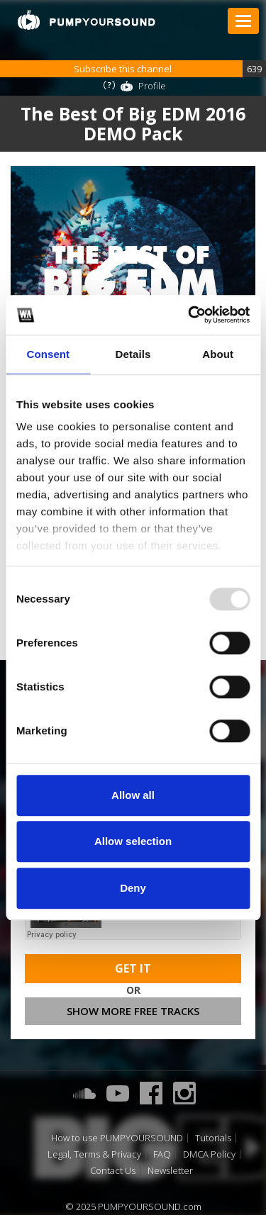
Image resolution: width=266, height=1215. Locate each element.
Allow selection (133, 841)
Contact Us (112, 1170)
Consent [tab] (48, 354)
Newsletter (170, 1170)
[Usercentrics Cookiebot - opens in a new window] (189, 315)
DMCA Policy (209, 1154)
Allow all (133, 795)
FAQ (162, 1154)
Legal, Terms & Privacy (94, 1154)
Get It (133, 968)
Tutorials (213, 1138)
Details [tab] (133, 354)
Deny (133, 888)
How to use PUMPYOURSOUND (117, 1138)
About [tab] (217, 354)
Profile (152, 85)
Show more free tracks (133, 1011)
